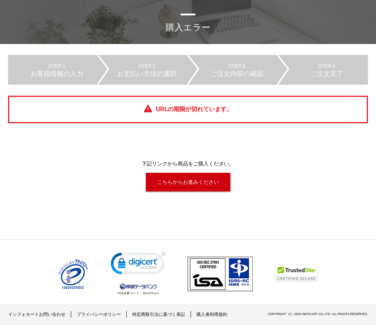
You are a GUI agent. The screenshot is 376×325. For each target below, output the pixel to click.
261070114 (150, 293)
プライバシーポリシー (99, 314)
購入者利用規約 (211, 314)
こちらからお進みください (188, 182)
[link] (138, 265)
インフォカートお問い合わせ (36, 314)
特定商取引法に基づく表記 (158, 314)
